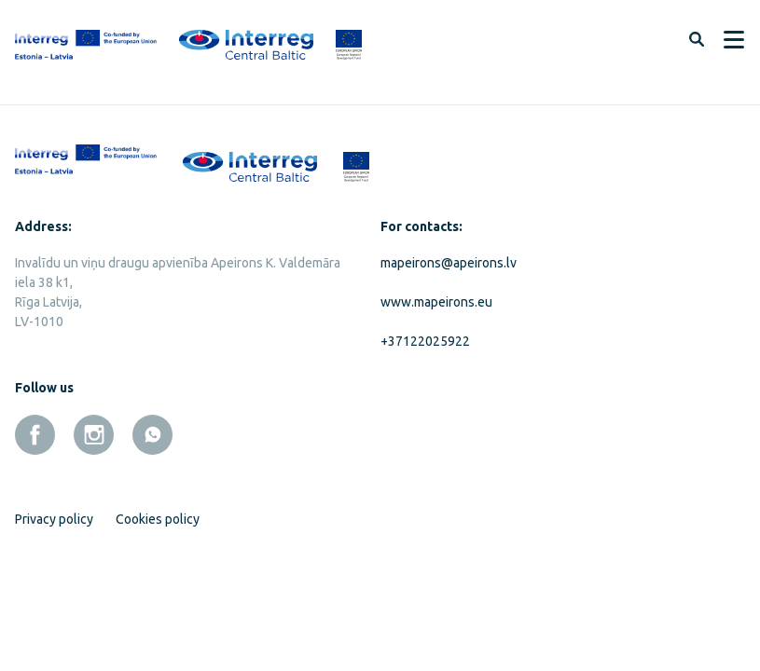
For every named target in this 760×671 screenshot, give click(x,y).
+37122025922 (425, 341)
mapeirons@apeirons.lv (448, 262)
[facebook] (35, 435)
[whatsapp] (152, 435)
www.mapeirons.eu (436, 301)
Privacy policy (54, 519)
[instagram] (94, 435)
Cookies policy (158, 519)
